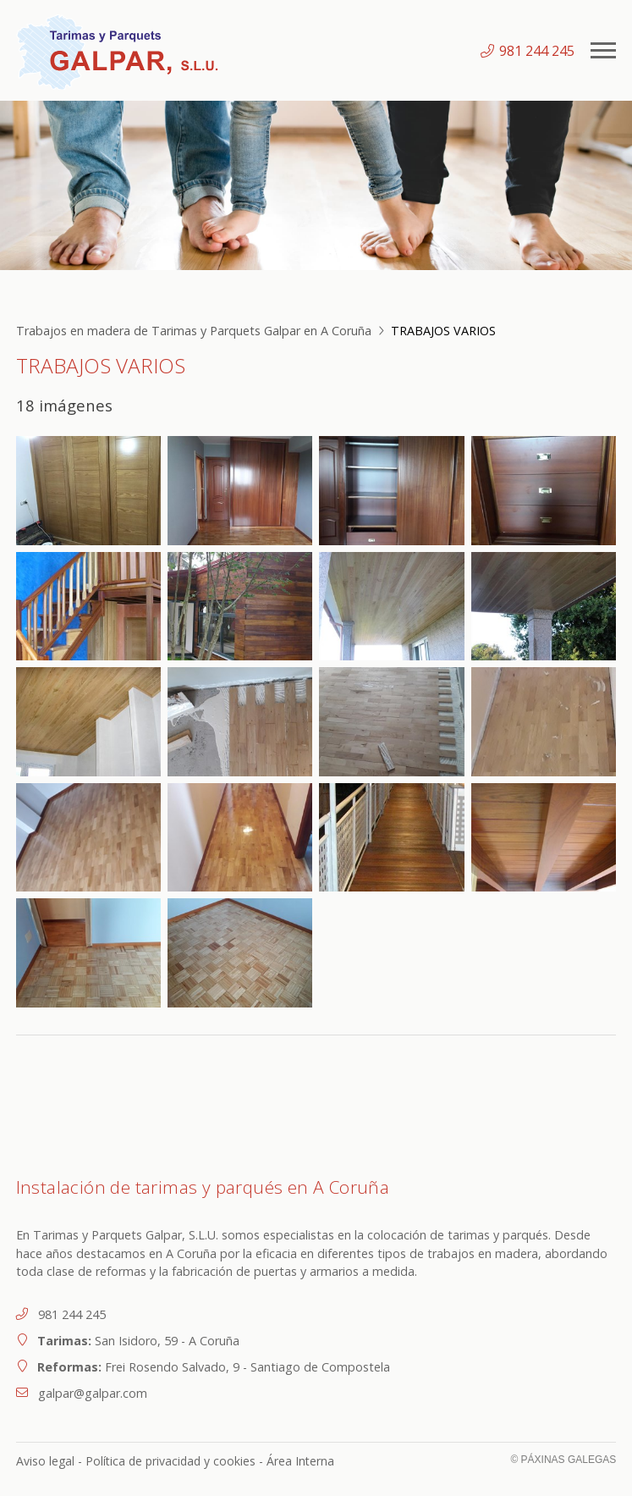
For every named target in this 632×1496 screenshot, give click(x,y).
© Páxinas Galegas (563, 1460)
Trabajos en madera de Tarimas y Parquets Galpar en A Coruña (193, 331)
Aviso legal (45, 1461)
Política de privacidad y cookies (170, 1461)
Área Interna (300, 1461)
